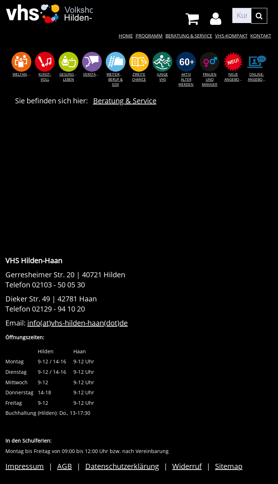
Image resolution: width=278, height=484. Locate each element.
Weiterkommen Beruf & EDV (116, 79)
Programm (149, 35)
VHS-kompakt (231, 35)
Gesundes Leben (68, 77)
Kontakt (260, 35)
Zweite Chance (139, 77)
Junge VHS (162, 77)
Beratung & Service (188, 35)
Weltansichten (23, 74)
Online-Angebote (257, 77)
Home (126, 35)
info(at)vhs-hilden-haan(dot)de (77, 323)
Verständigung (93, 74)
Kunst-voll (44, 77)
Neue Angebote (233, 77)
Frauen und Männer (209, 79)
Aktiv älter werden (185, 79)
